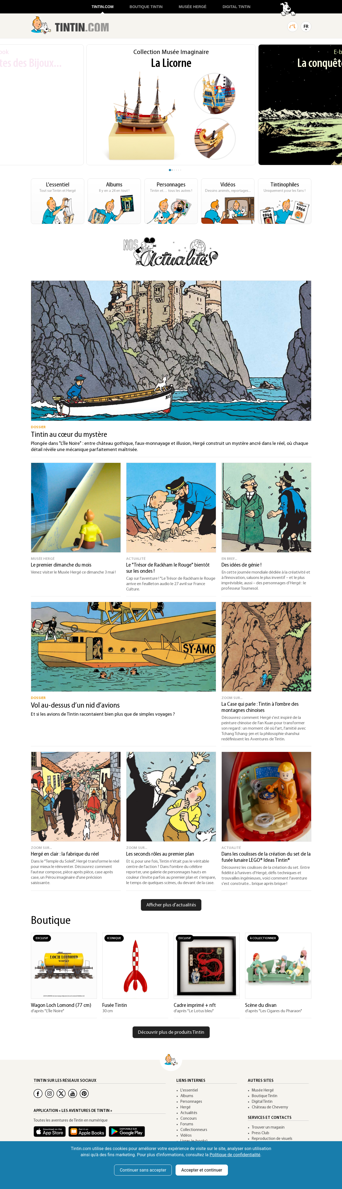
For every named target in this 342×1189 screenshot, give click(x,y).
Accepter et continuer (201, 1170)
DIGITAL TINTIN (236, 7)
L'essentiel (189, 1091)
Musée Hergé (263, 1091)
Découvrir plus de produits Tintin (171, 1032)
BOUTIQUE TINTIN (146, 7)
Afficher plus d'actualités (171, 905)
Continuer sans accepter (143, 1170)
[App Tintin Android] (128, 1134)
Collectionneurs (193, 1130)
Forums (186, 1124)
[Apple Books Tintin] (88, 1134)
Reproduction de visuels (272, 1139)
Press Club (260, 1133)
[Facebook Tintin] (38, 1093)
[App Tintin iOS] (51, 1134)
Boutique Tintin (264, 1096)
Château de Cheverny (270, 1107)
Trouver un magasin (268, 1128)
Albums (186, 1096)
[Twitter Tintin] (61, 1093)
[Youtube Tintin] (72, 1093)
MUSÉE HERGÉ (192, 7)
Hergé (185, 1107)
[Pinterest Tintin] (84, 1093)
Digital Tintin (262, 1102)
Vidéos (186, 1136)
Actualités (188, 1113)
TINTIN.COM (103, 7)
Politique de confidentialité (235, 1154)
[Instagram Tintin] (49, 1093)
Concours (188, 1119)
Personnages (191, 1102)
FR (306, 26)
